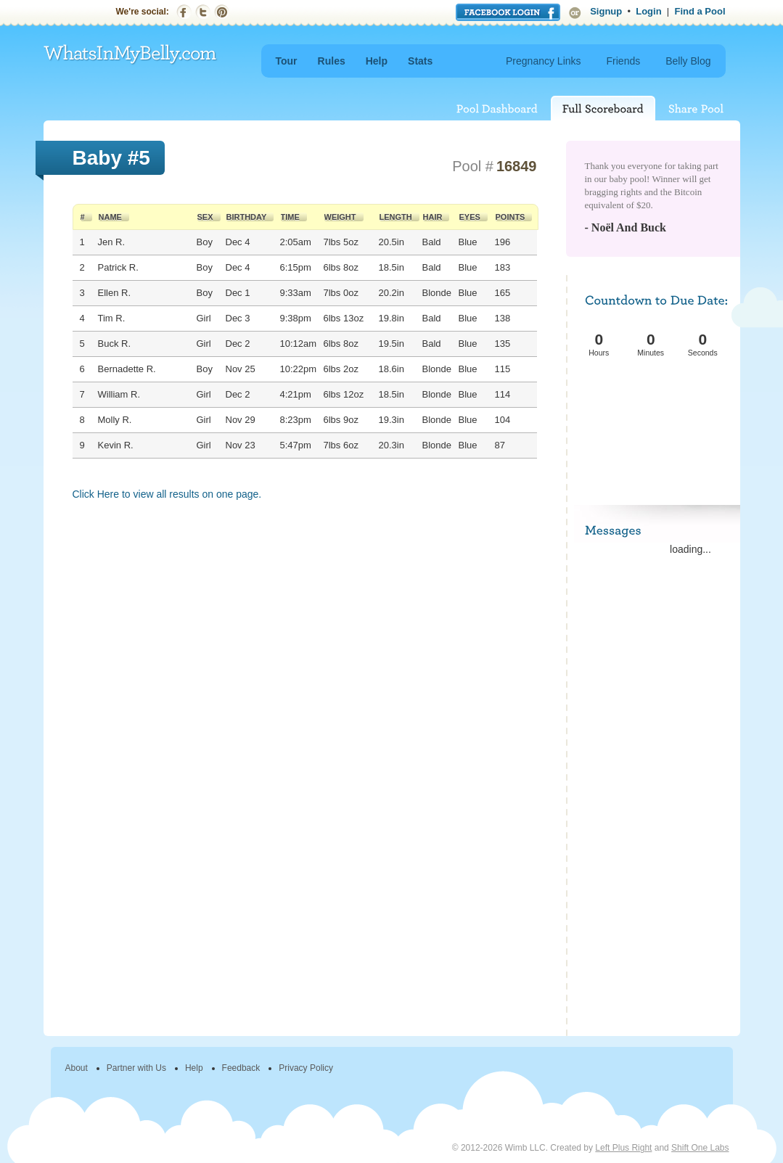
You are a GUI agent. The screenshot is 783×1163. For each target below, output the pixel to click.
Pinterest (221, 12)
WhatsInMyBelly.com (131, 54)
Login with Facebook (508, 12)
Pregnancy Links (543, 61)
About (76, 1068)
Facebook (184, 12)
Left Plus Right (623, 1148)
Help (377, 61)
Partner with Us (136, 1068)
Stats (420, 61)
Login (648, 11)
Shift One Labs (700, 1148)
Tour (287, 61)
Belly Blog (687, 61)
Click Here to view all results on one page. (167, 494)
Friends (624, 61)
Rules (331, 61)
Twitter (202, 12)
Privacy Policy (306, 1068)
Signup (606, 11)
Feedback (241, 1068)
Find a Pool (699, 11)
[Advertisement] (654, 413)
